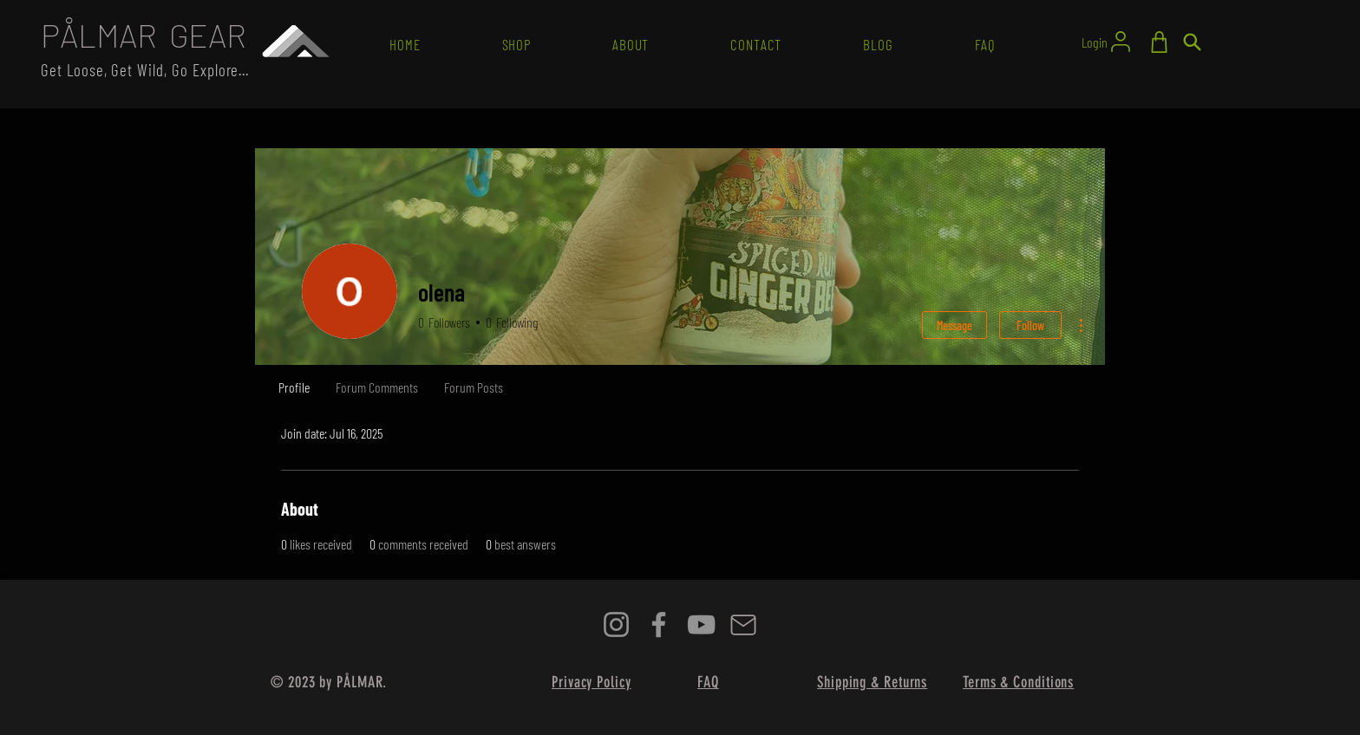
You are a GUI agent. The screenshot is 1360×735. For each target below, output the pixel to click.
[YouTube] (701, 624)
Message (954, 325)
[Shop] (1158, 42)
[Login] (1107, 42)
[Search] (1191, 42)
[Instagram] (616, 624)
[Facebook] (659, 624)
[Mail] (743, 624)
